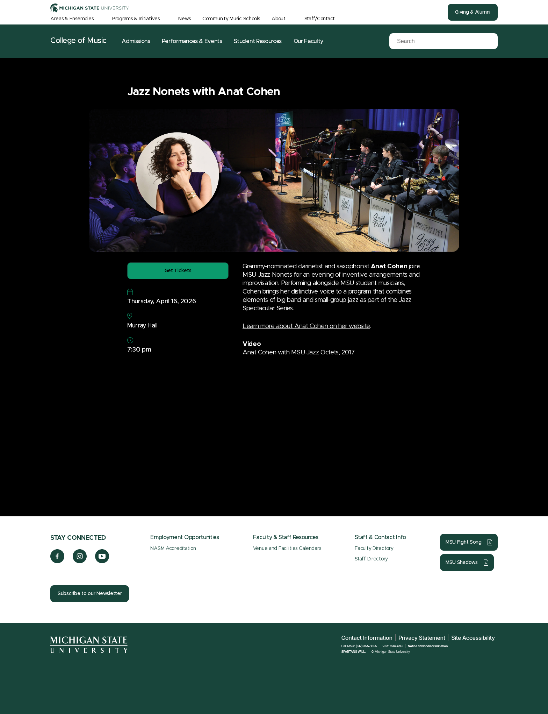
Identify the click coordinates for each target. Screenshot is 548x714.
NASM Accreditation (173, 548)
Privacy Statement (421, 637)
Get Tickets (178, 270)
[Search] (431, 41)
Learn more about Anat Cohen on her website (306, 326)
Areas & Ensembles (71, 18)
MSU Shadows (462, 562)
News (184, 18)
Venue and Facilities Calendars (287, 548)
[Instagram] (80, 561)
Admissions (136, 41)
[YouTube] (102, 561)
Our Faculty (308, 41)
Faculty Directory (374, 548)
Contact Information (366, 637)
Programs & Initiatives (136, 18)
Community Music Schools (231, 18)
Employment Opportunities (184, 537)
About (279, 18)
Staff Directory (371, 559)
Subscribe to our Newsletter (90, 593)
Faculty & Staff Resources (285, 537)
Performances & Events (192, 41)
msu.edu (396, 646)
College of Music (78, 41)
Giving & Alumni (472, 12)
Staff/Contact (319, 18)
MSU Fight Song (464, 542)
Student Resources (258, 41)
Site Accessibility (473, 637)
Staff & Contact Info (380, 537)
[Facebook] (57, 561)
